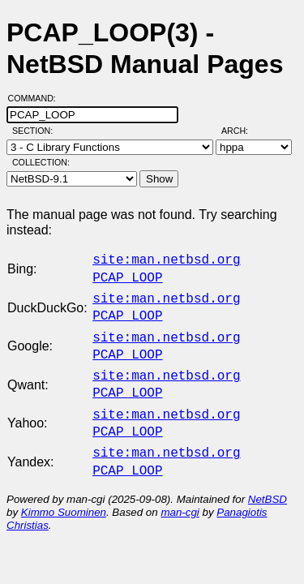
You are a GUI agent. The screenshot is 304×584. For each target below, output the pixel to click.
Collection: (41, 162)
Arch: (242, 130)
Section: (36, 130)
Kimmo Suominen (63, 493)
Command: (37, 98)
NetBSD (267, 480)
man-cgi (180, 493)
